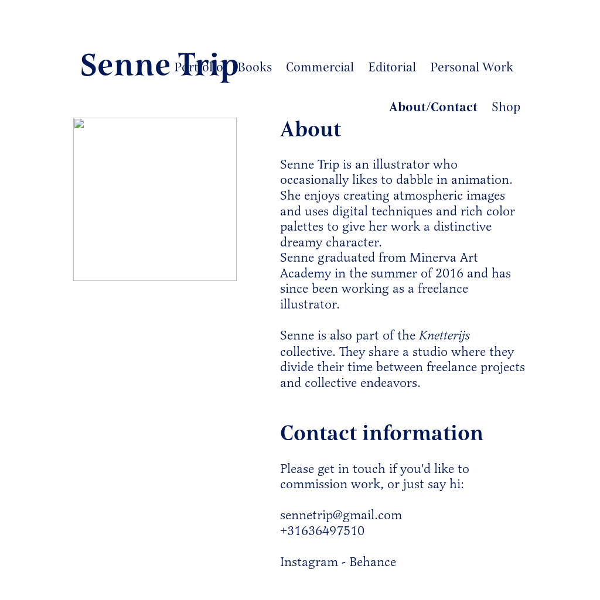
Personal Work (471, 67)
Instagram (309, 562)
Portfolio (198, 67)
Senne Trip (159, 64)
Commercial (320, 67)
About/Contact (433, 106)
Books (254, 67)
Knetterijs (444, 336)
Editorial (392, 67)
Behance (372, 562)
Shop (506, 107)
